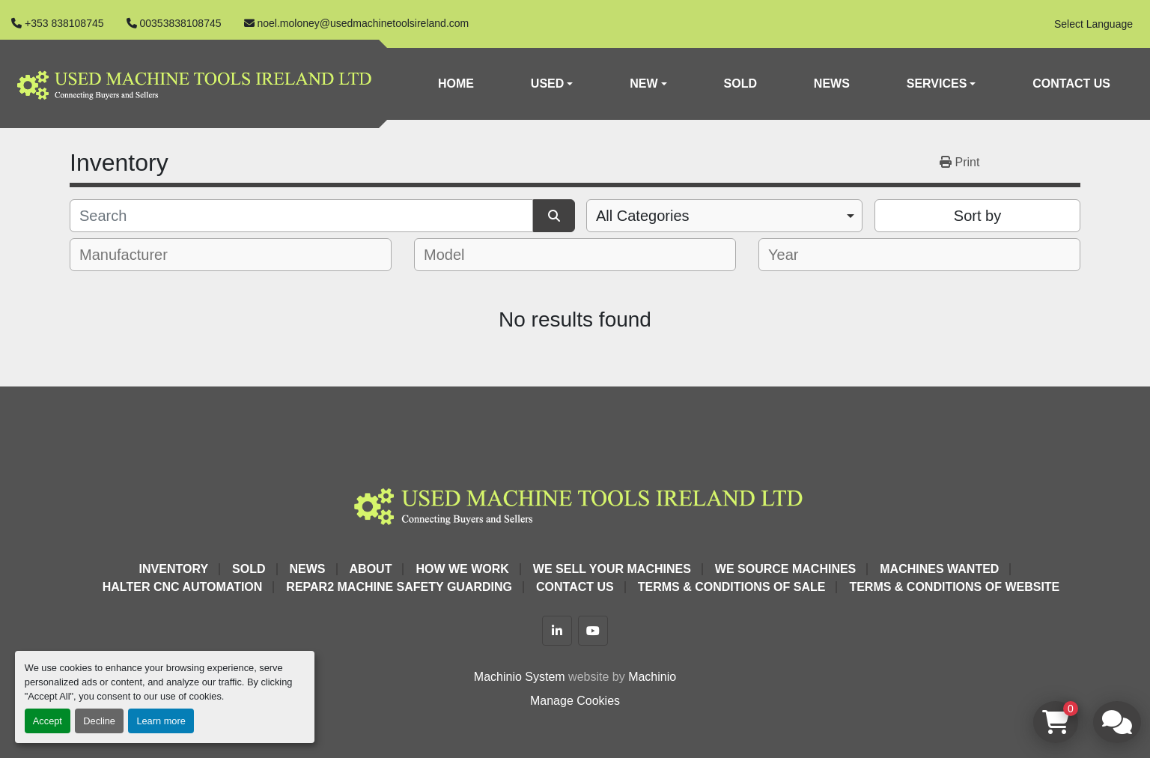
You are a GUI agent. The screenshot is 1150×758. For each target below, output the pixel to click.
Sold (740, 83)
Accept (47, 721)
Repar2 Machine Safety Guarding (399, 586)
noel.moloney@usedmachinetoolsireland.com (363, 23)
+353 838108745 (64, 23)
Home (456, 83)
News (832, 83)
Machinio (652, 676)
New (643, 83)
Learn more (160, 721)
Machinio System (519, 676)
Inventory (173, 569)
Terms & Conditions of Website (954, 586)
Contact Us (1071, 83)
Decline (99, 721)
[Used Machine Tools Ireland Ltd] (575, 503)
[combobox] (724, 215)
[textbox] (133, 254)
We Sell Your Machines (612, 569)
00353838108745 (181, 23)
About (371, 569)
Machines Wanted (939, 569)
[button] (552, 84)
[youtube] (593, 631)
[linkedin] (557, 631)
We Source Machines (785, 569)
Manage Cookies (575, 700)
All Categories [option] (643, 215)
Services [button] (937, 83)
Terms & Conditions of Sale (732, 586)
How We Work (462, 569)
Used (547, 83)
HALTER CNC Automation (183, 586)
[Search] (301, 215)
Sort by (977, 215)
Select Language (1093, 24)
